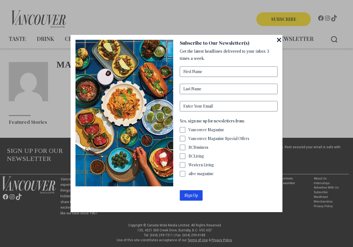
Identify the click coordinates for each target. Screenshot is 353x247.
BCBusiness (198, 147)
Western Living (201, 164)
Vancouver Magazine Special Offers (219, 138)
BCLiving (196, 156)
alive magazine (201, 173)
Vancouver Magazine (206, 129)
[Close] (279, 40)
